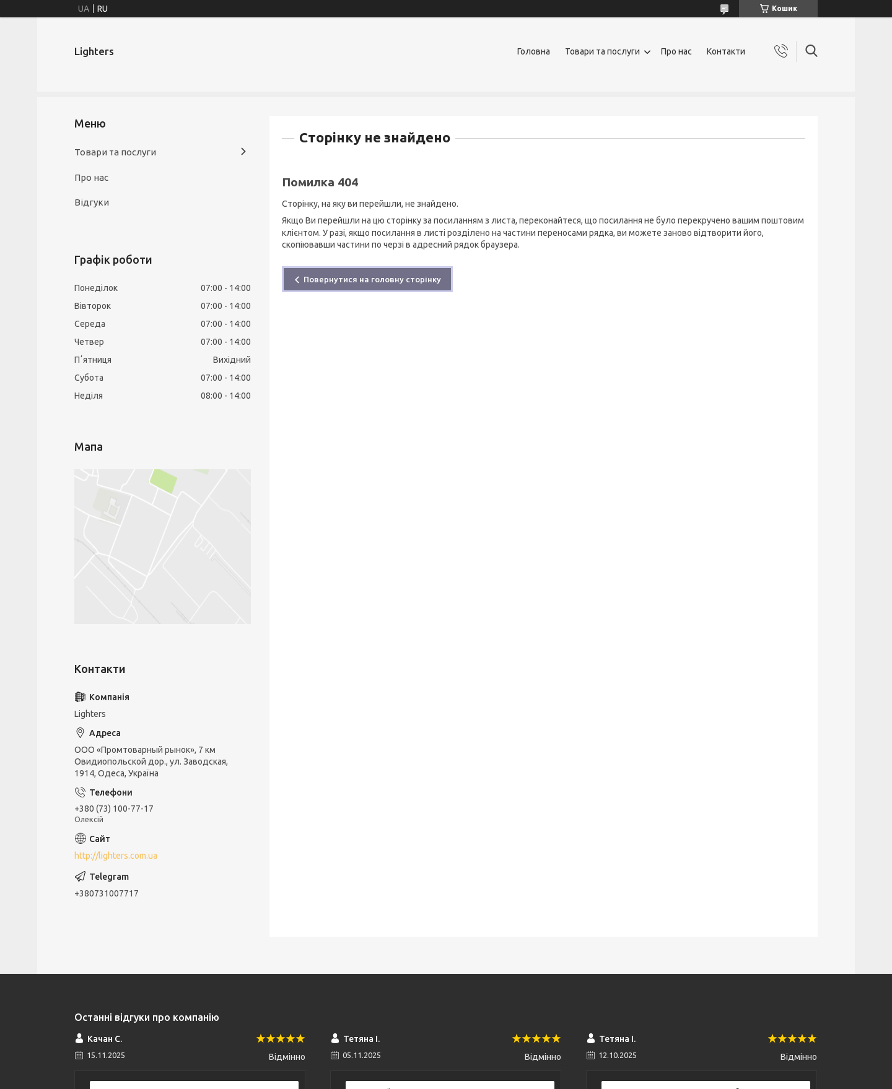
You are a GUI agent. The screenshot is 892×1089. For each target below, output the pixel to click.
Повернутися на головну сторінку (372, 279)
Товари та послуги (602, 51)
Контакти (726, 51)
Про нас (676, 51)
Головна (533, 51)
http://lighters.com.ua (115, 856)
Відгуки (91, 202)
